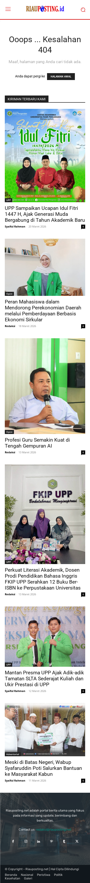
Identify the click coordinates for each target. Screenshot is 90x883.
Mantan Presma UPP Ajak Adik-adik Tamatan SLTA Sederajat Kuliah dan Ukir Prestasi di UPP (44, 678)
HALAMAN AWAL (61, 76)
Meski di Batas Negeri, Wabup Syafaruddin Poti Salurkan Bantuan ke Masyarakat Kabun (43, 768)
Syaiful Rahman (15, 226)
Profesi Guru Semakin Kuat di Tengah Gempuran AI (37, 443)
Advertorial (12, 754)
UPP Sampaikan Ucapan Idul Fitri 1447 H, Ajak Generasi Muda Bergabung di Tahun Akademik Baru (45, 214)
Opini (9, 293)
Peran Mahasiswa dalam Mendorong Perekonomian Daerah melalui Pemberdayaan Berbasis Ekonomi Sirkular (43, 311)
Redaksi (10, 326)
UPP (8, 200)
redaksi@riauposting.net (53, 829)
